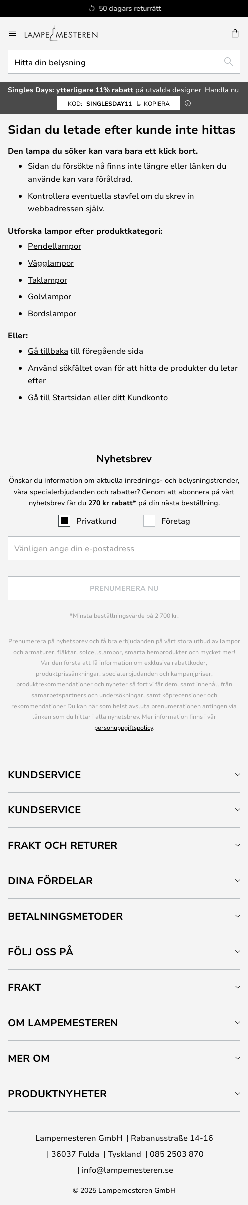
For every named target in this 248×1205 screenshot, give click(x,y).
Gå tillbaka (48, 350)
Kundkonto (147, 397)
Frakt (24, 987)
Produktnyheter (57, 1093)
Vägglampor (51, 262)
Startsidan (71, 397)
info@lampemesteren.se (127, 1169)
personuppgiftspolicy (123, 727)
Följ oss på (40, 951)
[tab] (124, 774)
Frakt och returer (62, 845)
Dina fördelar (50, 880)
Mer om (29, 1058)
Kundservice (44, 774)
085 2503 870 (177, 1153)
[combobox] (124, 62)
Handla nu (222, 89)
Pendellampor (54, 245)
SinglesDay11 (119, 103)
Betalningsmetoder (65, 916)
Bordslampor (52, 313)
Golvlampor (49, 296)
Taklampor (47, 279)
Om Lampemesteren (63, 1022)
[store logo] (67, 33)
